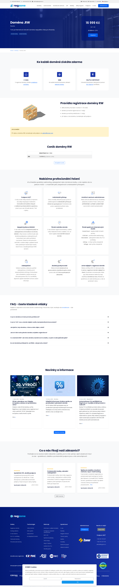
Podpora (88, 5)
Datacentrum (30, 533)
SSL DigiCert (89, 84)
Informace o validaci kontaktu (51, 528)
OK (88, 582)
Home (11, 50)
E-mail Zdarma (14, 533)
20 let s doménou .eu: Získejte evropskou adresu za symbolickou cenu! (24, 403)
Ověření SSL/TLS (48, 546)
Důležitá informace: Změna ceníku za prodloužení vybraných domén (59, 402)
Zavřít (65, 582)
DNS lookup (47, 540)
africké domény (14, 33)
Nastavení (76, 582)
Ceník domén (47, 5)
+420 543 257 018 (26, 1)
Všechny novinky (59, 432)
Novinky (62, 531)
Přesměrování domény (16, 542)
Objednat (93, 35)
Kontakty (98, 1)
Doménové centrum (58, 5)
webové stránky (59, 84)
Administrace (103, 5)
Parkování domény (15, 539)
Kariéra (62, 539)
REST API (46, 535)
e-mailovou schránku (30, 83)
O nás (94, 5)
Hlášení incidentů (64, 547)
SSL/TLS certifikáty (15, 536)
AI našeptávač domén (32, 536)
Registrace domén (14, 528)
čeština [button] (105, 1)
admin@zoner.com (47, 133)
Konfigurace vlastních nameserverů (49, 531)
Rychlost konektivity (48, 538)
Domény (39, 5)
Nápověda (91, 1)
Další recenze (59, 496)
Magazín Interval (64, 533)
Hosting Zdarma (14, 531)
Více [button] (90, 485)
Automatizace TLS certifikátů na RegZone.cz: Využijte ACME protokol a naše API (92, 403)
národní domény (22, 33)
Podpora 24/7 (101, 535)
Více (14, 417)
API (67, 5)
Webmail (84, 1)
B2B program (79, 5)
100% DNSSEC (30, 528)
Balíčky (72, 5)
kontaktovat (65, 307)
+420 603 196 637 (15, 1)
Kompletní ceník (59, 163)
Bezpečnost (90, 399)
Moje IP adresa (47, 543)
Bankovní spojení (64, 544)
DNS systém (30, 531)
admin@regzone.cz (37, 1)
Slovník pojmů (47, 548)
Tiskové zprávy (64, 536)
